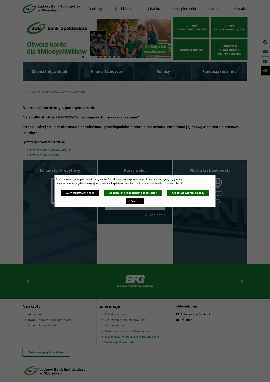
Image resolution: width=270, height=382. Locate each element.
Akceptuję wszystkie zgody (188, 192)
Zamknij (135, 201)
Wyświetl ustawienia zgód (80, 192)
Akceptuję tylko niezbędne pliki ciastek (133, 192)
